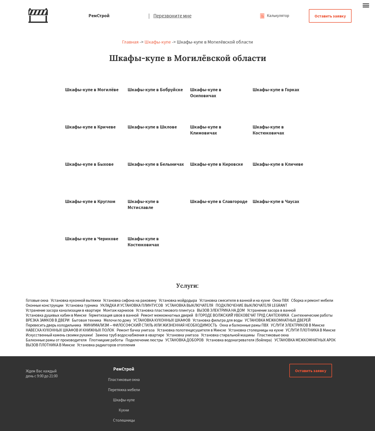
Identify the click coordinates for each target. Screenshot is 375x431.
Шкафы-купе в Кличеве (278, 164)
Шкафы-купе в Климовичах (205, 130)
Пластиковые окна (124, 379)
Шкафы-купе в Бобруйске (155, 90)
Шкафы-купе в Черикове (91, 239)
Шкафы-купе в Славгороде (218, 201)
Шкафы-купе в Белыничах (156, 164)
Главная (130, 42)
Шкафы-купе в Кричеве (90, 127)
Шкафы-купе (158, 42)
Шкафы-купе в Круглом (90, 201)
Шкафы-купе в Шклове (152, 127)
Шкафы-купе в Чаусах (276, 201)
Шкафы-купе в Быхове (89, 164)
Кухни (124, 410)
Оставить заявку (330, 16)
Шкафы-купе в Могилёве (91, 90)
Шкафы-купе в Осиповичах (205, 92)
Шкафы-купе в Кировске (216, 164)
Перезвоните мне (172, 16)
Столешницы (124, 420)
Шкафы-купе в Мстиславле (143, 204)
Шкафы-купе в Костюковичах (268, 130)
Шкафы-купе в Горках (276, 90)
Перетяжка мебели (124, 389)
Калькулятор (274, 15)
